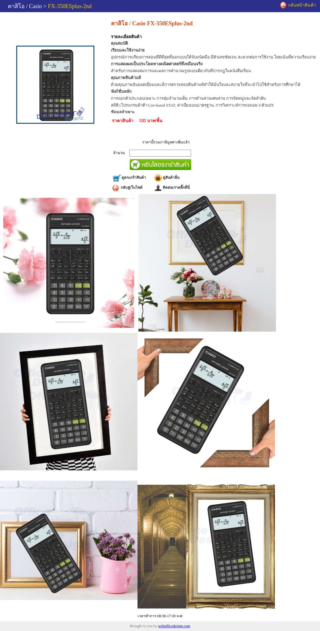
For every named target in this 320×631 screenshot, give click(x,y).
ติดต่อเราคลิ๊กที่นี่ (171, 187)
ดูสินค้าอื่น (166, 177)
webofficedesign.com (174, 626)
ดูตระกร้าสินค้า (129, 177)
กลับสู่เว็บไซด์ (127, 187)
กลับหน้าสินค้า (298, 5)
